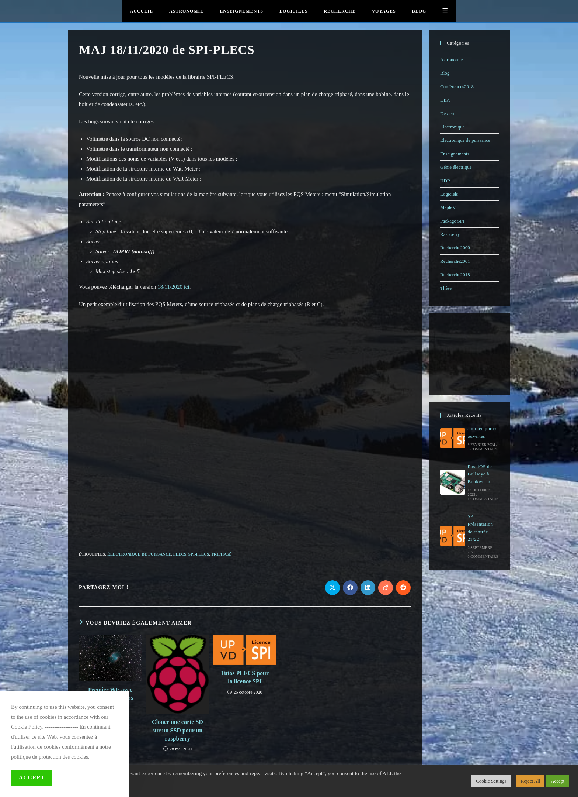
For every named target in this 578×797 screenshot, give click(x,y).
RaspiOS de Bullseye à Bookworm (479, 474)
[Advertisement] (245, 488)
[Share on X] (332, 587)
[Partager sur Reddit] (403, 587)
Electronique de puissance (465, 140)
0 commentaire (482, 449)
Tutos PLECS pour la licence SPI (245, 677)
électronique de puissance (139, 554)
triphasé (221, 554)
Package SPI (452, 221)
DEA (445, 100)
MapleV (448, 207)
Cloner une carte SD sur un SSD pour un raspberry (177, 730)
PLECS (179, 554)
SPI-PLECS (198, 554)
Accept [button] (557, 781)
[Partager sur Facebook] (350, 587)
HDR (445, 180)
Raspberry (450, 234)
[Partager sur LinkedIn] (368, 587)
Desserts (448, 113)
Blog (444, 73)
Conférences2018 (457, 86)
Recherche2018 (455, 274)
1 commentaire (482, 499)
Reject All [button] (530, 781)
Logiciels (449, 194)
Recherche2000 (455, 247)
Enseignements (454, 154)
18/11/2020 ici (173, 287)
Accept (32, 777)
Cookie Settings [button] (491, 781)
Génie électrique (456, 167)
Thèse (446, 288)
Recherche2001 (455, 261)
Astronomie (451, 59)
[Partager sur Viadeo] (385, 587)
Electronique (452, 127)
